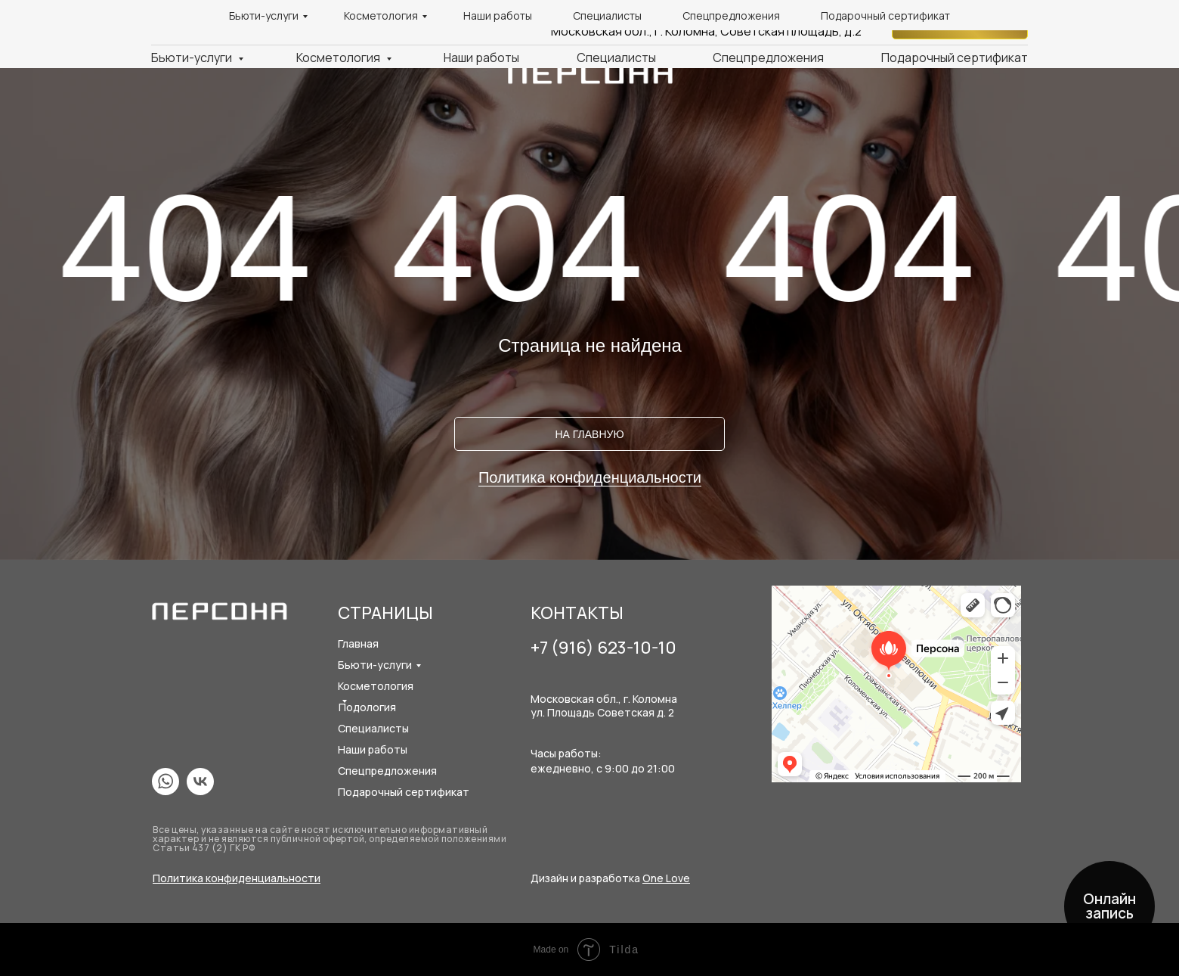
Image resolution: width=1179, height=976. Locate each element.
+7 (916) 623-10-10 (810, 14)
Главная (358, 643)
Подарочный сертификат (954, 57)
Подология (367, 707)
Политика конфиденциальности (589, 477)
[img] (165, 781)
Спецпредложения (768, 57)
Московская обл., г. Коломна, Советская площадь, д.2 (706, 31)
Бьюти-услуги (192, 57)
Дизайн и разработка (610, 878)
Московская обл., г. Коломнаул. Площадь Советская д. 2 (604, 706)
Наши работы (481, 57)
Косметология (339, 57)
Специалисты (616, 57)
